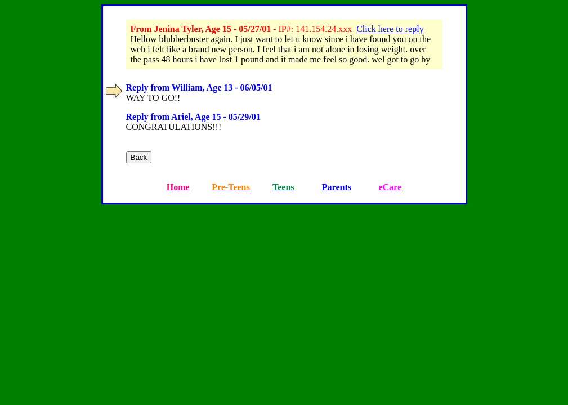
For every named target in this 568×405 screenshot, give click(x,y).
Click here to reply (390, 29)
